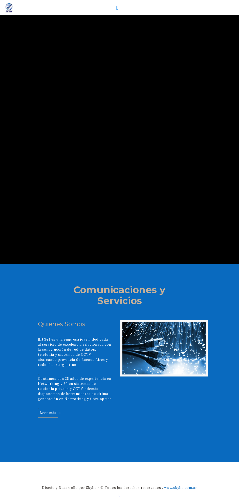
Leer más (48, 413)
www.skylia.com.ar (180, 488)
